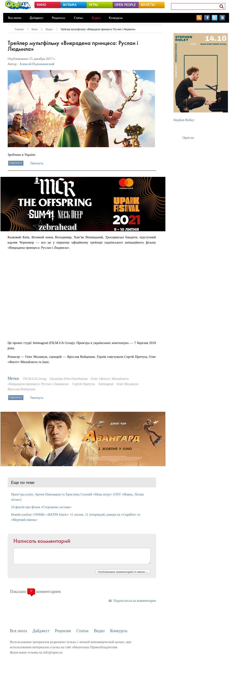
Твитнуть (37, 163)
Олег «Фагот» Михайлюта (110, 378)
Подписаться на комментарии (134, 600)
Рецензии (58, 17)
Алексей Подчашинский (36, 64)
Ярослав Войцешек (22, 389)
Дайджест (36, 17)
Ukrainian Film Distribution (69, 378)
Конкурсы (116, 17)
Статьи (78, 17)
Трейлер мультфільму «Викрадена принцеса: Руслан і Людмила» (98, 29)
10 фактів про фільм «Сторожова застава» (41, 507)
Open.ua (188, 137)
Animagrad (105, 384)
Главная (19, 29)
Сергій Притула (83, 384)
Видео (96, 17)
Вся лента (14, 17)
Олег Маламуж (127, 384)
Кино (35, 29)
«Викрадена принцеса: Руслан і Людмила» (38, 384)
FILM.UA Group (34, 378)
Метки (13, 378)
